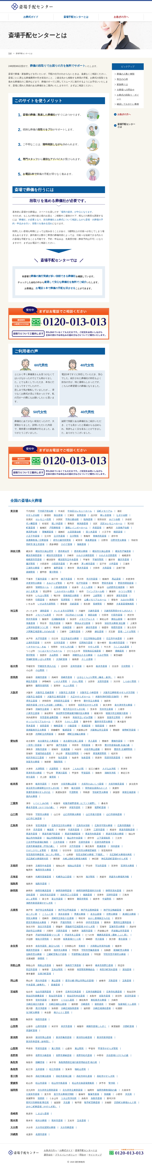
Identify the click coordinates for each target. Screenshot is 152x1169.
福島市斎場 (41, 883)
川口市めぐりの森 (74, 615)
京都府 (14, 865)
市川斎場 (99, 939)
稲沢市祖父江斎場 (35, 757)
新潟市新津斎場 (104, 1037)
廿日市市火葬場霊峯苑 (85, 850)
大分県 (14, 1127)
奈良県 (14, 946)
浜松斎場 (30, 895)
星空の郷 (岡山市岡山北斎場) (79, 980)
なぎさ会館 (121, 515)
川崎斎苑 (85, 1004)
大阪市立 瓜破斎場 (45, 692)
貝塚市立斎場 (42, 709)
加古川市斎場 (44, 926)
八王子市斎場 (32, 536)
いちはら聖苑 (42, 595)
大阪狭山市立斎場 (99, 730)
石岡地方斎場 (85, 642)
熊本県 (14, 1120)
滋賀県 (14, 768)
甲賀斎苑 (85, 773)
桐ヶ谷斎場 (105, 515)
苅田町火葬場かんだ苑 (125, 1102)
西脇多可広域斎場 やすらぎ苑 (80, 926)
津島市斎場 (41, 749)
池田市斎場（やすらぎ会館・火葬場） (45, 705)
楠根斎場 (58, 726)
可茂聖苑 (73, 792)
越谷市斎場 (91, 627)
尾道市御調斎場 (72, 834)
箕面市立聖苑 (113, 717)
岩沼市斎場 (130, 996)
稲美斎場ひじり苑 (72, 939)
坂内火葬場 (31, 796)
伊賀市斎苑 (74, 807)
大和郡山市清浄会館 (100, 946)
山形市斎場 (41, 1026)
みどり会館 (114, 519)
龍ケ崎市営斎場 (117, 642)
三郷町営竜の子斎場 (56, 954)
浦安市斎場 (121, 595)
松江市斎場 (54, 1069)
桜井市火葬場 (60, 950)
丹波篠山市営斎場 (120, 931)
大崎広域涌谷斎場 (102, 1008)
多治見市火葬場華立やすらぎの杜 (42, 788)
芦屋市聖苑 (65, 922)
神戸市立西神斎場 (90, 910)
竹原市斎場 (73, 829)
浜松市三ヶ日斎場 (69, 895)
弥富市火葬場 (32, 762)
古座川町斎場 (44, 973)
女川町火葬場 (32, 1012)
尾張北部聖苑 (72, 753)
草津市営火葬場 (34, 773)
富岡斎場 (81, 515)
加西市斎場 (86, 931)
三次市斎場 (58, 842)
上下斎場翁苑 (103, 838)
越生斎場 (99, 631)
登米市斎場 (41, 1000)
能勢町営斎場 (129, 730)
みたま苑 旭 (32, 591)
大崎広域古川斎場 (35, 1004)
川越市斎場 (93, 611)
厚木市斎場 (82, 568)
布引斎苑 (30, 777)
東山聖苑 (79, 1048)
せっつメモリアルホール (38, 721)
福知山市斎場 (74, 865)
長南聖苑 (97, 604)
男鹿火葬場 (79, 914)
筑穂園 (107, 1094)
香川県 (14, 1076)
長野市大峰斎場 (43, 1055)
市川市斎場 (91, 579)
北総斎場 (74, 604)
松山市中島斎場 (59, 1083)
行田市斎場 (116, 615)
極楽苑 (50, 829)
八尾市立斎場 (32, 713)
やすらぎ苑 (93, 647)
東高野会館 (31, 532)
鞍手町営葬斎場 (92, 1102)
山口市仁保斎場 (34, 818)
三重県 (14, 803)
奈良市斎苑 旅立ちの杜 (48, 946)
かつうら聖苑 (125, 591)
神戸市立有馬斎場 (44, 910)
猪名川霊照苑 (42, 939)
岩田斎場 (44, 726)
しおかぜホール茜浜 (64, 591)
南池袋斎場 (82, 523)
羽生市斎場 (54, 623)
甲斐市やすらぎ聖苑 (108, 1048)
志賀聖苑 (53, 768)
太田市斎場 (102, 681)
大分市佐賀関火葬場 (45, 1127)
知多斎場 (85, 757)
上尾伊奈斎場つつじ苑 (37, 627)
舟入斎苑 (92, 741)
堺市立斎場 (31, 701)
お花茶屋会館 (74, 532)
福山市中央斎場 (74, 838)
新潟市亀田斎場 (63, 1037)
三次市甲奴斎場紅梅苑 (37, 842)
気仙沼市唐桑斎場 (35, 996)
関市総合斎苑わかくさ (96, 788)
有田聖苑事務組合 (86, 969)
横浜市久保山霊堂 (44, 551)
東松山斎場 (116, 619)
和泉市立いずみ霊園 (83, 717)
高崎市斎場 (66, 677)
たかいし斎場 (71, 721)
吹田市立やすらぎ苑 (88, 705)
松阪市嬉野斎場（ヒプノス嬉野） (79, 803)
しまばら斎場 (42, 1113)
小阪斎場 (72, 726)
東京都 (14, 511)
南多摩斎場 (90, 540)
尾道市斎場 (31, 834)
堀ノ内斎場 (57, 523)
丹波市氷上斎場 (72, 935)
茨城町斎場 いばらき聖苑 (38, 659)
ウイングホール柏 (95, 591)
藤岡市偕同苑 (42, 685)
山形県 (14, 1026)
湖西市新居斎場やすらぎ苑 (39, 903)
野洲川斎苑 (61, 773)
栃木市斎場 (101, 666)
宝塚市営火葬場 (117, 926)
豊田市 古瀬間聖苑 (123, 749)
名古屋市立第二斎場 (73, 741)
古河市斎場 (59, 642)
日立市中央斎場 (114, 638)
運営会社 (48, 1155)
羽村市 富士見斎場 (35, 544)
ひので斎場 (66, 544)
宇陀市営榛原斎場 (90, 950)
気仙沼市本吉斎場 (76, 996)
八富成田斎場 (60, 587)
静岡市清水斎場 (113, 890)
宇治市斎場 (100, 865)
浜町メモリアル (104, 511)
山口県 (14, 814)
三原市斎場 (99, 829)
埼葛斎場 (30, 623)
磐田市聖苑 (82, 899)
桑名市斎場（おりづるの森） (40, 807)
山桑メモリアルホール (95, 599)
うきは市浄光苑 (68, 1098)
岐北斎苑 (75, 788)
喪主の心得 (122, 79)
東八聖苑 (56, 1048)
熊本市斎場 (57, 1120)
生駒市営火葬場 (34, 954)
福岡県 (14, 1090)
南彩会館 (92, 615)
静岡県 (14, 890)
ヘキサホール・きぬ (36, 647)
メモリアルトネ (87, 619)
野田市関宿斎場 (125, 583)
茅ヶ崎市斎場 (88, 563)
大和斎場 (106, 568)
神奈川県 (15, 551)
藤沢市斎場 (123, 559)
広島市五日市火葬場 (61, 825)
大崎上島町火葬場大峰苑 (75, 858)
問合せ (82, 1155)
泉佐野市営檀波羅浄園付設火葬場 (72, 713)
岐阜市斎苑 (41, 784)
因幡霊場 (40, 1062)
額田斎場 (99, 726)
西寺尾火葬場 (80, 551)
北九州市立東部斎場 (72, 1090)
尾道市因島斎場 (127, 829)
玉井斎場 (40, 1069)
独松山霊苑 (80, 1069)
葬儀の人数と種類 (125, 74)
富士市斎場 (57, 899)
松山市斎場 (41, 1083)
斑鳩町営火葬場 (121, 950)
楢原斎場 (118, 532)
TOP (10, 53)
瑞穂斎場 (81, 544)
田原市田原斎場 (112, 757)
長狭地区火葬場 (71, 595)
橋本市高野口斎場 (104, 965)
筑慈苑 (41, 1098)
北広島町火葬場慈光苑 (37, 858)
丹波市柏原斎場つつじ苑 (48, 935)
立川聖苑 (74, 536)
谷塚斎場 (67, 627)
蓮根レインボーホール (76, 527)
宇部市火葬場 (42, 814)
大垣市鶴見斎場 (116, 784)
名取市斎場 (104, 996)
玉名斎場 (81, 1120)
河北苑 (128, 1094)
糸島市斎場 (96, 1098)
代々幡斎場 (31, 523)
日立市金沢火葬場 (70, 638)
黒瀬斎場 (101, 846)
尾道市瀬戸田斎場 (51, 834)
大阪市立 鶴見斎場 (56, 696)
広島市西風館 (124, 825)
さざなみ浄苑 (109, 768)
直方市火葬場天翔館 (64, 1094)
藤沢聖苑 (30, 563)
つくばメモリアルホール (50, 651)
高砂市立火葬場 (34, 931)
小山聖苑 (40, 670)
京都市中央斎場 (43, 865)
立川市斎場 (59, 536)
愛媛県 (14, 1083)
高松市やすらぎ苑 (106, 1076)
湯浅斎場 (126, 969)
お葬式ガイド (30, 17)
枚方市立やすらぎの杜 (74, 709)
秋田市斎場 (41, 1019)
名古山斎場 (95, 914)
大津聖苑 (40, 768)
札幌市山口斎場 (63, 877)
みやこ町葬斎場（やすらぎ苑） (41, 1106)
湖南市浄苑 (110, 773)
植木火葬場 (41, 1120)
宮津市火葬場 (127, 865)
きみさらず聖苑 (54, 583)
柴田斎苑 (99, 1004)
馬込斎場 (116, 579)
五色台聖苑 (57, 969)
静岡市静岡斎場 (63, 890)
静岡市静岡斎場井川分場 (88, 890)
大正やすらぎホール (80, 696)
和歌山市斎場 (44, 965)
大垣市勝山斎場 (68, 784)
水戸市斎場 (41, 638)
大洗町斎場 (61, 659)
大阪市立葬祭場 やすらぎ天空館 (119, 692)
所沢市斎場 (31, 619)
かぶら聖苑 (68, 685)
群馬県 (14, 677)
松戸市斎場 (81, 583)
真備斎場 (55, 985)
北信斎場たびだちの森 (117, 1055)
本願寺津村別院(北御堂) (107, 696)
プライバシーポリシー (66, 1155)
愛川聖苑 (53, 572)
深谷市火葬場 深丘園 (115, 623)
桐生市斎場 (31, 681)
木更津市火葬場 (34, 583)
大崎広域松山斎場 (57, 1004)
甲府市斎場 (41, 1048)
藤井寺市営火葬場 (103, 721)
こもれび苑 (78, 768)
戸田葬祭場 (54, 527)
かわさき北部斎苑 (108, 555)
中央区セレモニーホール (80, 511)
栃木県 (14, 666)
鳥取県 (14, 1062)
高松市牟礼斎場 (84, 1076)
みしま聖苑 (31, 899)
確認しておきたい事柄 (128, 104)
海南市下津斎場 (73, 965)
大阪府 (14, 692)
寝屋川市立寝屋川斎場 (117, 713)
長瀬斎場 (86, 726)
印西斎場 (40, 599)
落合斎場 (58, 515)
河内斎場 (115, 846)
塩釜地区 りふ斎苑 (127, 1004)
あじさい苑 (31, 914)
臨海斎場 (88, 519)
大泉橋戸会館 (122, 527)
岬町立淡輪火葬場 (76, 734)
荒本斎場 (30, 726)
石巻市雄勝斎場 (93, 991)
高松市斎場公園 (63, 1076)
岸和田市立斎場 (61, 701)
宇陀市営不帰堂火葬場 (114, 954)
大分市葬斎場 (67, 1127)
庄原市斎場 (84, 842)
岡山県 (14, 980)
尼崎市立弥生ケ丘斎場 (63, 918)
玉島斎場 (126, 980)
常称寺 (82, 946)
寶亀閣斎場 (47, 532)
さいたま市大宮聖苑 (64, 611)
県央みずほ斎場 (82, 623)
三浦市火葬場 (32, 568)
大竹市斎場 (74, 846)
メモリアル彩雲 (43, 615)
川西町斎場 (128, 1026)
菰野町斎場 (100, 807)
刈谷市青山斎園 (92, 749)
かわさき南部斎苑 (85, 555)
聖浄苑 (111, 1083)
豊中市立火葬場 (91, 701)
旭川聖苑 (90, 877)
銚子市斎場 (66, 579)
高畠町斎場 (31, 1030)
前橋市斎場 (41, 677)
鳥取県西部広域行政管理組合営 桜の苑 (78, 1062)
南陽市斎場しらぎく (96, 1026)
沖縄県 (14, 1134)
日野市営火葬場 (118, 540)
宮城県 (14, 991)
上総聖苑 (97, 595)
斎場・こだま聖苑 (127, 631)
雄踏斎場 (87, 895)
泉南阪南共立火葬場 (36, 730)
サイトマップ (95, 1155)
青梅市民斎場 (99, 536)
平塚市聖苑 (97, 559)
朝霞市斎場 (116, 627)
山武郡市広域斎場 (116, 587)
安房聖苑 (65, 599)
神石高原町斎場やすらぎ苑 (114, 858)
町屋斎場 (30, 527)
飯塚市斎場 (93, 1094)
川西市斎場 (61, 931)
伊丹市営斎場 (92, 922)
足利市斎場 (76, 666)
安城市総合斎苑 (43, 753)
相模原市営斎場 (34, 559)
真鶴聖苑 (30, 572)
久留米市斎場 (32, 1094)
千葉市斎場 (41, 579)
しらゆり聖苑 (129, 681)
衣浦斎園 (65, 749)
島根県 (14, 1069)
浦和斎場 (44, 611)
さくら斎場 (86, 587)
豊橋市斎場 (116, 741)
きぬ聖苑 (53, 655)
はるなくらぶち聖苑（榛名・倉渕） (94, 677)
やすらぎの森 (67, 647)
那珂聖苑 (30, 655)
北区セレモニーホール (111, 523)
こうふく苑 (47, 914)
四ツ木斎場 (91, 532)
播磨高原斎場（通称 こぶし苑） (112, 935)
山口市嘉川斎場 (93, 814)
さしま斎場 (87, 659)
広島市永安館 (83, 825)
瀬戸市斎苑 (61, 745)
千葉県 (14, 579)
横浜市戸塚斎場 (123, 551)
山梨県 (14, 1048)
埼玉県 (14, 610)
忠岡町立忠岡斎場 (44, 734)
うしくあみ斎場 (121, 647)
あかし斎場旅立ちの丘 (99, 918)
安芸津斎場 (41, 825)
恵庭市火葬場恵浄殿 (119, 877)
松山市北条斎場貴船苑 (83, 1083)
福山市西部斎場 (54, 838)
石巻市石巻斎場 (73, 991)
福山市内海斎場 (34, 838)
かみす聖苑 (102, 655)
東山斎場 (56, 980)
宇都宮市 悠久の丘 (47, 666)
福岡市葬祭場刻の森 (107, 1090)
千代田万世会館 (45, 511)
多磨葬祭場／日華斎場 (37, 540)
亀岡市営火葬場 (43, 870)
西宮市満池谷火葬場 (36, 922)
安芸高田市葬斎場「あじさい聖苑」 (43, 854)
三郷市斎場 (74, 631)
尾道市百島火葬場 (115, 834)
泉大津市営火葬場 (123, 705)
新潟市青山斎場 (43, 1037)
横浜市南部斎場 (34, 555)
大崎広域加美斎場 (70, 1008)
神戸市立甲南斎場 (67, 910)
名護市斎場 (41, 1134)
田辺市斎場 (31, 969)
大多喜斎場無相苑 (125, 604)
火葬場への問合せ (125, 90)
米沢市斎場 (66, 1026)
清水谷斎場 (63, 914)
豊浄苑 (54, 850)
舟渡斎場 (96, 527)
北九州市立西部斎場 (48, 1090)
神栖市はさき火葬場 (82, 655)
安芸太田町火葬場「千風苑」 (90, 854)
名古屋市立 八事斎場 (48, 741)
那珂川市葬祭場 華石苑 (37, 1102)
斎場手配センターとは (76, 17)
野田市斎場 (107, 583)
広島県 (14, 825)
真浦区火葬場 (129, 914)
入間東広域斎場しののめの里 (40, 631)
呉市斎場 (37, 829)
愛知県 (14, 741)
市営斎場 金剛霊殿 (49, 717)
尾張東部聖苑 (99, 753)
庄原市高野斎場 (102, 842)
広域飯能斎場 (58, 619)
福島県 (14, 883)
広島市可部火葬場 (103, 825)
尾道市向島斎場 (93, 834)
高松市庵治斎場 (43, 1076)
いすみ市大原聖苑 (46, 604)
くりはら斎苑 (67, 1000)
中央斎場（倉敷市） (36, 985)
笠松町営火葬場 (100, 792)
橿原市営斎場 (32, 950)
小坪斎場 (113, 563)
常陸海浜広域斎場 (92, 651)
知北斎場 (62, 757)
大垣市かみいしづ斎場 (92, 784)
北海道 (14, 876)
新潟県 (14, 1037)
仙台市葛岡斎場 (43, 991)
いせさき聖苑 (60, 681)
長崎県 (14, 1113)
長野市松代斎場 (84, 1055)
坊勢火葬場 (111, 914)
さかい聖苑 (77, 681)
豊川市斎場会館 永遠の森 (117, 745)
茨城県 (14, 638)
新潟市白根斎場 (84, 1037)
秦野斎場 (58, 568)
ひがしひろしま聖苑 (36, 850)
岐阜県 (14, 784)
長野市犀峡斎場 (63, 1055)
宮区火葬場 (31, 918)
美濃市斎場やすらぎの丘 (38, 792)
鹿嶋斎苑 (119, 651)
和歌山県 (15, 965)
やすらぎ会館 (32, 515)
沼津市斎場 (111, 895)
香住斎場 (122, 939)
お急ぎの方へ (121, 17)
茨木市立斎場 (106, 709)
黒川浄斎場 (41, 1008)
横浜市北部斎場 (54, 555)
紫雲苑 (52, 777)
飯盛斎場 (67, 730)
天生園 (66, 1102)
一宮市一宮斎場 (34, 745)
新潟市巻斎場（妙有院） (38, 1041)
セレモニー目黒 (43, 519)
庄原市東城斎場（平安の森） (40, 846)
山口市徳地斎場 (114, 814)
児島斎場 (112, 980)
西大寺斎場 (41, 980)
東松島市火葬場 (98, 1000)
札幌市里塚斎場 (43, 877)
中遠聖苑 (106, 899)
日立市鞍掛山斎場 (92, 638)
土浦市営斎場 (32, 642)
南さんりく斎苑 (61, 1012)
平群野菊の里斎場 (80, 954)
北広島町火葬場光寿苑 (121, 854)
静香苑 (41, 958)
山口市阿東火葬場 (72, 814)
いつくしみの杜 (41, 803)
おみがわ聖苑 (127, 599)
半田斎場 (85, 745)
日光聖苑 (125, 666)
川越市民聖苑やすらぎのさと (118, 611)
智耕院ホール (42, 587)
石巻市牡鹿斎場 (114, 991)
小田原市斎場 (58, 563)
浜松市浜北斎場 (47, 895)
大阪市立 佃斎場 (34, 696)
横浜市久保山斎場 (101, 551)
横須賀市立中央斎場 (68, 559)
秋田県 (14, 1019)
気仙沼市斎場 (55, 996)
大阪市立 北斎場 (67, 692)
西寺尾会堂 (63, 551)
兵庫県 (14, 910)
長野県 (14, 1055)
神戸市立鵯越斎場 (112, 910)
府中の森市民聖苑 (62, 540)
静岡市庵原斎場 (43, 890)
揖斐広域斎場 (129, 792)
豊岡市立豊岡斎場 (122, 922)
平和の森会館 (72, 519)
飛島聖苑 (58, 762)
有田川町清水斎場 (108, 969)
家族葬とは (122, 84)
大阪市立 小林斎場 (89, 692)
